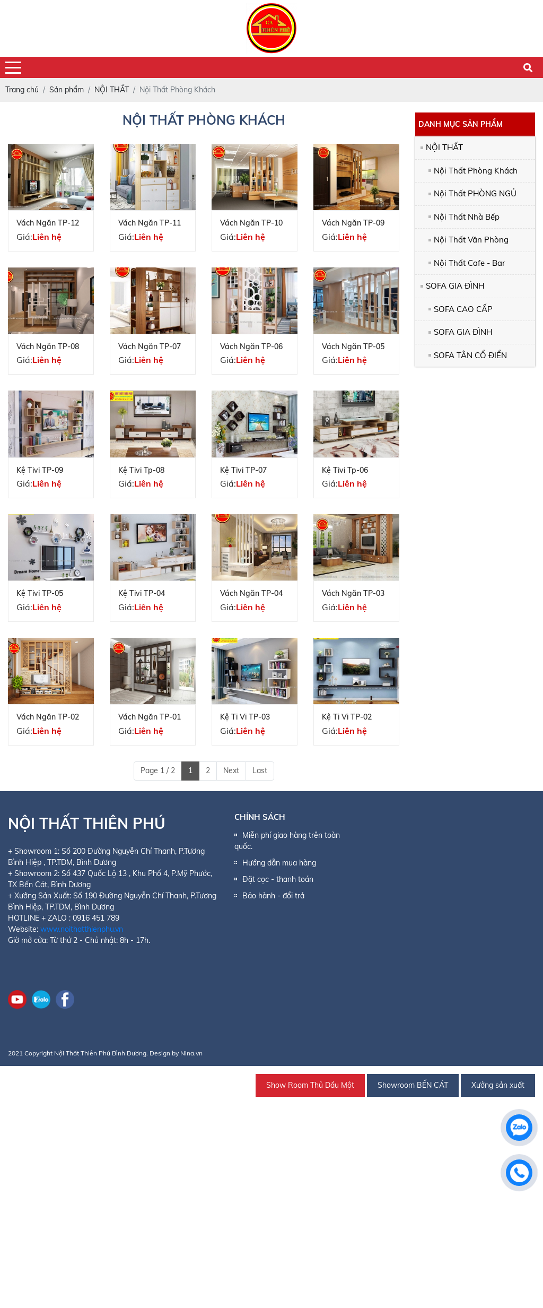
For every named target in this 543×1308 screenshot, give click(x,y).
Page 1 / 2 (158, 770)
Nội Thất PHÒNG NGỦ (475, 193)
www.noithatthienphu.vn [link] (81, 929)
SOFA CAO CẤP (463, 309)
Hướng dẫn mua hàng (279, 863)
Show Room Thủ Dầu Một (310, 1085)
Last (259, 770)
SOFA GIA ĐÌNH (455, 286)
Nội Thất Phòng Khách (476, 171)
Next (231, 770)
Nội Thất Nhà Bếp (467, 217)
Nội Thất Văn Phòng (471, 240)
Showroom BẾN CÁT (413, 1085)
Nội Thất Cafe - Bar (469, 263)
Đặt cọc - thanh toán (277, 879)
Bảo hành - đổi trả (273, 895)
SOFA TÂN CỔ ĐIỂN (470, 355)
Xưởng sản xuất (497, 1085)
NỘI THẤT (444, 147)
